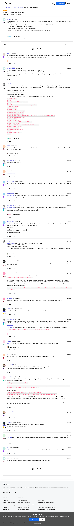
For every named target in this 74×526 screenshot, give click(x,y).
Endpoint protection (43, 505)
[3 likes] (13, 214)
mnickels (9, 19)
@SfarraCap (10, 325)
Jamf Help (5, 500)
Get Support (8, 7)
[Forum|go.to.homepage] (8, 3)
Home (2, 7)
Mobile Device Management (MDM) (26, 505)
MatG (8, 458)
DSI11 (8, 447)
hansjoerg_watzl (11, 181)
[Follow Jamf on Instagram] (12, 492)
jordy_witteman (10, 83)
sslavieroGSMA (10, 193)
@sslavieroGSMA (11, 207)
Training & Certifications (9, 502)
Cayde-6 (9, 308)
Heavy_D (9, 341)
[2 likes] (13, 347)
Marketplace (6, 509)
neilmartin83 (10, 364)
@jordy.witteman (11, 173)
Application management (24, 507)
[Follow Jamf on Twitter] (4, 492)
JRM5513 (9, 53)
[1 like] (12, 61)
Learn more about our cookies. (63, 516)
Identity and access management (46, 502)
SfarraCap (9, 298)
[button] (3, 3)
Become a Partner (7, 512)
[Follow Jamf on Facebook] (15, 492)
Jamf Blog (5, 507)
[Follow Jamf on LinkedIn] (7, 492)
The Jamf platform (22, 500)
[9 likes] (13, 36)
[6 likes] (13, 138)
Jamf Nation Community (9, 505)
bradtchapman (10, 261)
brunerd (8, 273)
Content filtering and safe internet (46, 509)
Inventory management (23, 509)
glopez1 (8, 145)
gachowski (9, 435)
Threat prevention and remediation (46, 507)
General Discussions (18, 7)
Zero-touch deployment (24, 502)
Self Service (41, 500)
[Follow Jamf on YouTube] (9, 492)
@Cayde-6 (9, 327)
